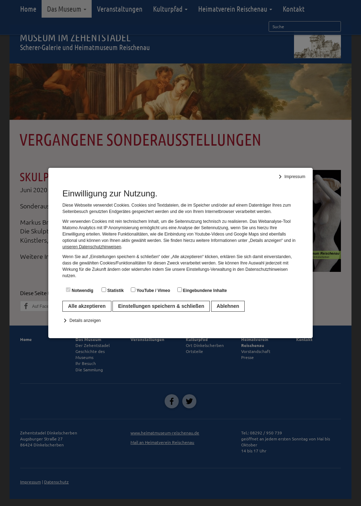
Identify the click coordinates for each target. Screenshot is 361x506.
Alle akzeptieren (87, 306)
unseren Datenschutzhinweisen (91, 246)
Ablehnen (228, 306)
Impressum (294, 176)
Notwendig (79, 290)
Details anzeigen (85, 320)
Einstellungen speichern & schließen (161, 306)
